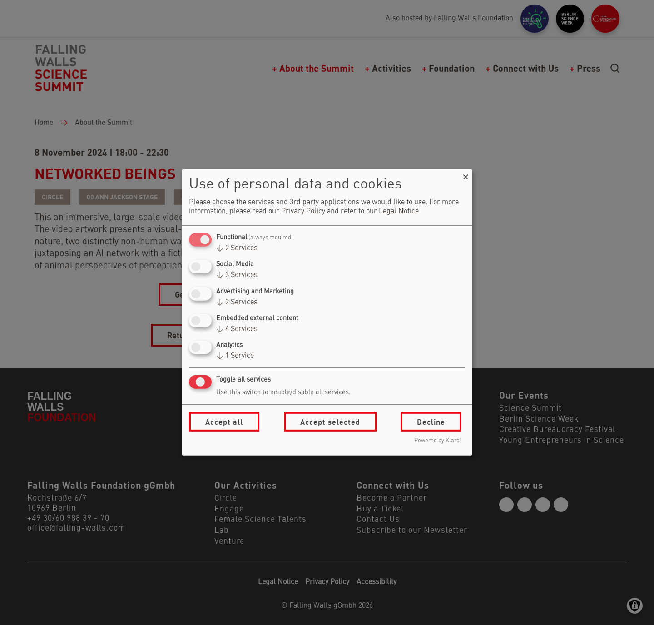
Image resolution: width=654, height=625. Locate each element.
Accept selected (330, 422)
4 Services (237, 329)
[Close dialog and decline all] (465, 175)
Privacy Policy (303, 211)
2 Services (237, 248)
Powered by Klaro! (437, 441)
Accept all (224, 422)
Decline (431, 422)
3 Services (237, 275)
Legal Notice (399, 211)
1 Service (235, 356)
